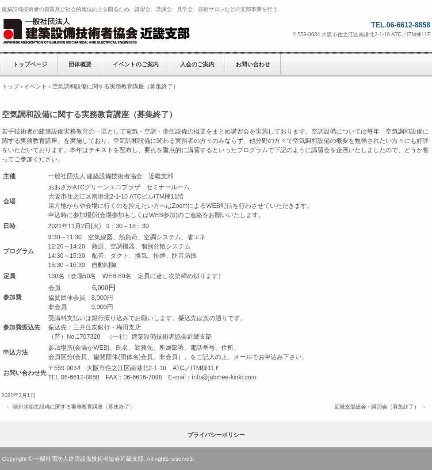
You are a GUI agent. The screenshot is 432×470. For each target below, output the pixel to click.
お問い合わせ (253, 64)
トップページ (30, 64)
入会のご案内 (197, 64)
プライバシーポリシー (216, 435)
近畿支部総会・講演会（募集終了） (380, 407)
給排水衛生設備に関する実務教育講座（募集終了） (70, 407)
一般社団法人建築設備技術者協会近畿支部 (108, 31)
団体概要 (80, 64)
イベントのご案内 (136, 64)
